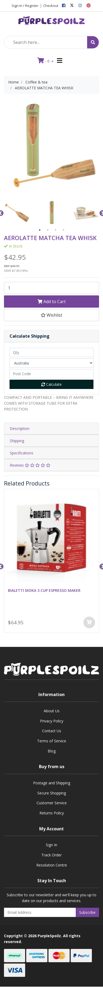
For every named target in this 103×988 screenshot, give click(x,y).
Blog (52, 750)
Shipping (17, 440)
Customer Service (52, 802)
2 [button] (47, 230)
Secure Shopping (51, 793)
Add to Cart (52, 301)
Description (19, 428)
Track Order (51, 854)
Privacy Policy (51, 720)
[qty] (51, 352)
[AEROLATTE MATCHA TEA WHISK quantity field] (51, 288)
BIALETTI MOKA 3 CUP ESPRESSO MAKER (44, 590)
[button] (51, 315)
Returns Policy (51, 812)
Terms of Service (51, 740)
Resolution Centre (51, 865)
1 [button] (39, 230)
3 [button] (55, 230)
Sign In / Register (25, 5)
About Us (52, 710)
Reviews (30, 465)
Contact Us (51, 730)
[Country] (51, 363)
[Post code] (51, 373)
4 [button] (63, 230)
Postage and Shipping (51, 782)
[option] (17, 212)
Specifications (21, 452)
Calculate (51, 384)
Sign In (51, 844)
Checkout (50, 5)
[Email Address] (40, 912)
